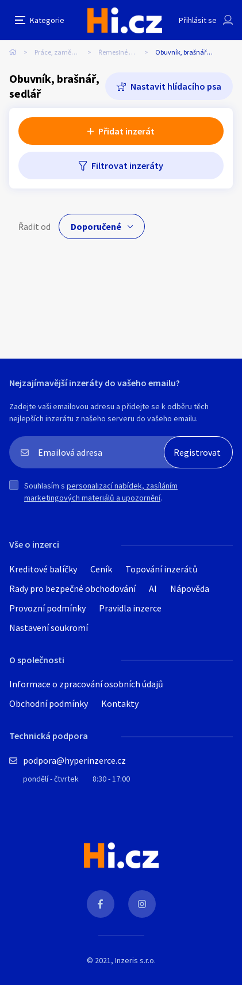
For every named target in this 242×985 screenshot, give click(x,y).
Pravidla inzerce (130, 608)
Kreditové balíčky (43, 569)
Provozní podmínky (47, 608)
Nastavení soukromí (48, 627)
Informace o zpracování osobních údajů (86, 684)
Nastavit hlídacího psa (175, 86)
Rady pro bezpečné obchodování (72, 588)
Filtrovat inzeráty (127, 165)
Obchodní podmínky (48, 703)
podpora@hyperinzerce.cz (74, 760)
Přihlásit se (198, 20)
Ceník (101, 569)
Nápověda (189, 588)
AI (153, 588)
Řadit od (34, 226)
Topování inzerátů (161, 569)
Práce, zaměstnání (62, 52)
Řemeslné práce (121, 52)
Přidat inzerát (126, 131)
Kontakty (120, 703)
